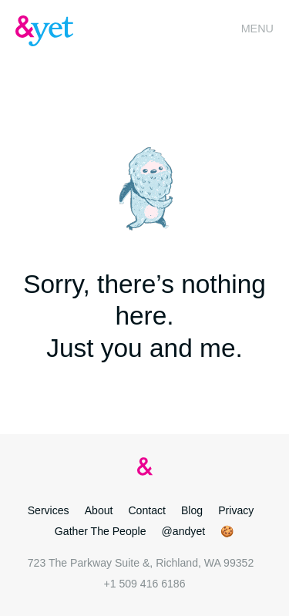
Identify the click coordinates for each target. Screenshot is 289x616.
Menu (257, 28)
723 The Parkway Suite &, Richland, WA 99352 (141, 563)
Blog (192, 510)
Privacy (236, 510)
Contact (147, 510)
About (99, 510)
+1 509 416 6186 (144, 583)
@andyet (184, 531)
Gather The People (100, 531)
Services (48, 510)
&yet (46, 30)
